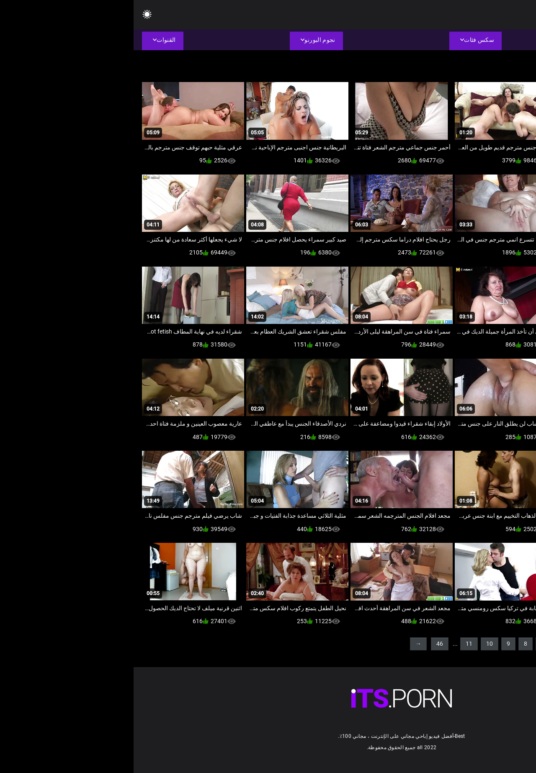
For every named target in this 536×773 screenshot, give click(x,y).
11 (335, 643)
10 (356, 643)
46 (306, 643)
